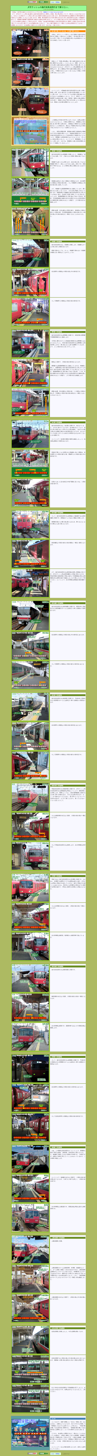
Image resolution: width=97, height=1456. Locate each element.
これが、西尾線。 (55, 2)
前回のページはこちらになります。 (53, 12)
